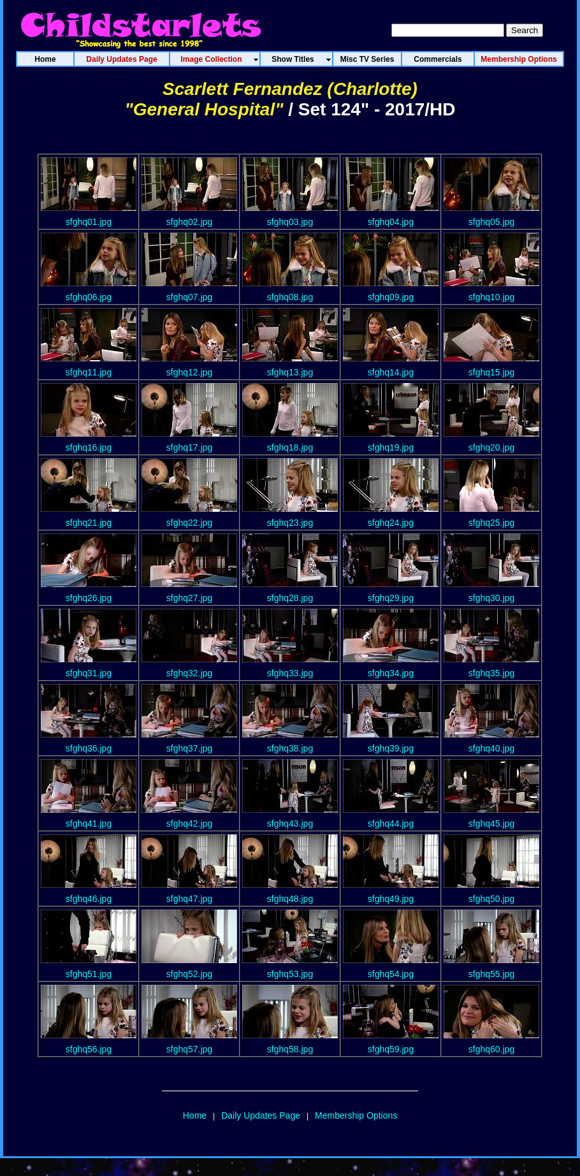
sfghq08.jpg (290, 297)
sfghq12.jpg (189, 372)
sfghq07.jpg (189, 297)
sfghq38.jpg (290, 748)
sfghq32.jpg (189, 673)
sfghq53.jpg (290, 974)
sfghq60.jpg (491, 1049)
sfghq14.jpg (391, 372)
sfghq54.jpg (391, 974)
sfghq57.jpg (189, 1049)
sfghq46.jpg (89, 899)
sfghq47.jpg (189, 899)
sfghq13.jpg (290, 372)
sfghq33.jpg (290, 673)
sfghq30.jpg (491, 598)
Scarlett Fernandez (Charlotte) (290, 89)
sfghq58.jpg (290, 1049)
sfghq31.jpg (89, 673)
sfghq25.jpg (491, 523)
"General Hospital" (203, 109)
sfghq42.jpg (189, 823)
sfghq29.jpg (391, 598)
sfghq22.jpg (189, 523)
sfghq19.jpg (391, 447)
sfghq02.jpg (189, 222)
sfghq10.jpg (491, 297)
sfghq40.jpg (491, 748)
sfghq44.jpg (391, 823)
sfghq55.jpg (491, 974)
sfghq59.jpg (391, 1049)
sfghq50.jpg (491, 899)
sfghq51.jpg (89, 974)
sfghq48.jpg (290, 899)
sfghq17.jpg (189, 447)
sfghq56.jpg (89, 1049)
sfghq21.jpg (89, 523)
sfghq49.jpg (391, 899)
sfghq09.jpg (391, 297)
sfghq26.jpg (89, 598)
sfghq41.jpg (89, 823)
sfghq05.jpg (491, 222)
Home (195, 1115)
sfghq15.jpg (491, 372)
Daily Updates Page (260, 1115)
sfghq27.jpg (189, 598)
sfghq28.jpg (290, 598)
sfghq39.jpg (391, 748)
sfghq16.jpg (89, 447)
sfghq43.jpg (290, 823)
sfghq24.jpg (391, 523)
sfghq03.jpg (290, 222)
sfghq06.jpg (89, 297)
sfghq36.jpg (89, 748)
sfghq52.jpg (189, 974)
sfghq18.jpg (290, 447)
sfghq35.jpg (491, 673)
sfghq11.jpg (89, 372)
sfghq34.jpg (391, 673)
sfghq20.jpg (491, 447)
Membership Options (356, 1115)
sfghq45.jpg (491, 823)
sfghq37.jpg (189, 748)
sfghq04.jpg (391, 222)
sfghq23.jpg (290, 523)
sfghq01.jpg (89, 222)
